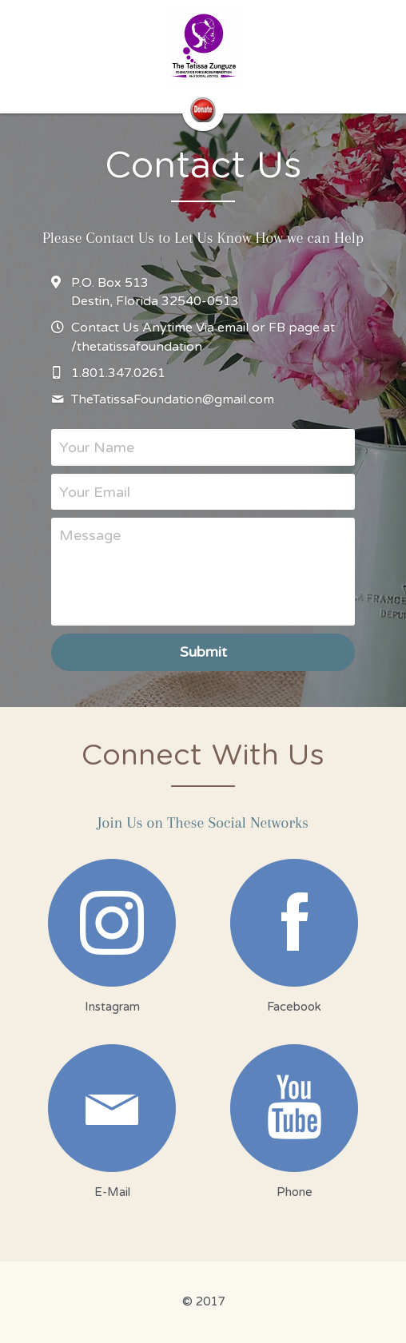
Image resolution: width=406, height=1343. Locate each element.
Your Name (96, 446)
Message (90, 535)
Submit (203, 652)
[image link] (203, 48)
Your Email (94, 491)
